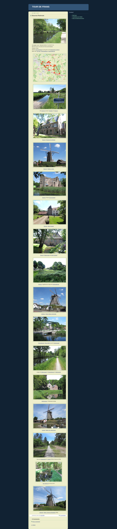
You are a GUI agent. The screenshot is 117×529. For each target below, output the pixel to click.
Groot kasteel (52, 197)
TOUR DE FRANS (40, 7)
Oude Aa (43, 110)
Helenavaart (56, 343)
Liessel (43, 430)
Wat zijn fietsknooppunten (78, 18)
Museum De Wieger (50, 140)
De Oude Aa (45, 483)
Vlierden (51, 110)
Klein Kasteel (51, 226)
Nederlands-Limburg (54, 49)
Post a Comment (36, 521)
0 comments (63, 515)
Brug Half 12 (48, 343)
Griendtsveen (41, 343)
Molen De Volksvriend (51, 430)
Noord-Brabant (38, 49)
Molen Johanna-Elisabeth (49, 512)
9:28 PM (42, 515)
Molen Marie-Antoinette (51, 314)
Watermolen (47, 255)
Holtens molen (50, 169)
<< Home (33, 525)
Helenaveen (58, 372)
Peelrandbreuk (44, 51)
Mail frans (74, 15)
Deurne (56, 110)
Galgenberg (43, 459)
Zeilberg (43, 314)
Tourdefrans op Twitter (77, 16)
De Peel (38, 51)
